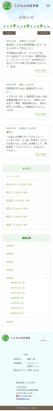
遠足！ (10, 132)
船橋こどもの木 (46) (16, 225)
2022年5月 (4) (17, 314)
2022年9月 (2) (17, 299)
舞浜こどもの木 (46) (16, 217)
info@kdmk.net (22, 400)
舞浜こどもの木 (26, 85)
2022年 (10, 279)
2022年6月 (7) (17, 309)
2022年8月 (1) (17, 304)
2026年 (10, 246)
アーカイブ (42, 33)
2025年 (10, 255)
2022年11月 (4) (17, 288)
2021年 (10, 322)
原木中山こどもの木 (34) (19, 185)
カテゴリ (10, 33)
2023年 (10, 271)
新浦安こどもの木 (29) (18, 201)
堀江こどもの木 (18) (16, 193)
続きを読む (41, 71)
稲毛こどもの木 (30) (16, 209)
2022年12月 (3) (17, 283)
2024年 (10, 263)
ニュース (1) (12, 177)
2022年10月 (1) (17, 294)
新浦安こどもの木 (27, 42)
